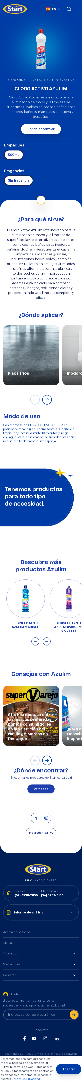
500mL (14, 155)
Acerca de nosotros (16, 932)
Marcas (8, 943)
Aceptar (68, 1069)
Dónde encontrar (41, 129)
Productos (39, 953)
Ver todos (41, 789)
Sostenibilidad (39, 964)
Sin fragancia (18, 180)
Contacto (39, 975)
